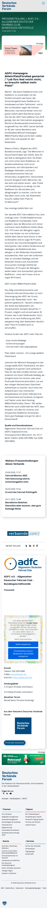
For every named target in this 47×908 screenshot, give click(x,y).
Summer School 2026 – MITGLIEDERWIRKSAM (10, 852)
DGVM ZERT (29, 854)
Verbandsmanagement (10, 819)
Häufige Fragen (7, 871)
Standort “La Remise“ (9, 873)
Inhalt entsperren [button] (23, 644)
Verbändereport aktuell (33, 817)
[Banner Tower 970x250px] (23, 46)
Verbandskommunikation (10, 830)
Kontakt (5, 798)
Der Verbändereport (32, 814)
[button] (4, 903)
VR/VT (24, 798)
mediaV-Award (30, 825)
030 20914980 (18, 671)
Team (44, 888)
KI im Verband (6, 814)
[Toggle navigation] (43, 3)
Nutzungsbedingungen (33, 888)
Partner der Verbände (32, 846)
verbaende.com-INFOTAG (11, 860)
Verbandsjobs (30, 849)
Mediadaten (15, 798)
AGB (2, 888)
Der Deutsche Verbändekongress (8, 864)
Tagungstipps (30, 851)
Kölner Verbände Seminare (11, 868)
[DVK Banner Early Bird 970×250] (23, 755)
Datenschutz (9, 888)
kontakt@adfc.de (18, 674)
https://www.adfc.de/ (22, 677)
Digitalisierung (7, 827)
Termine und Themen (32, 822)
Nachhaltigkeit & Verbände (11, 822)
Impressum (20, 888)
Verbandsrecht (7, 825)
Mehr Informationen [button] (23, 639)
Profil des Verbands (14, 742)
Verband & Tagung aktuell (34, 819)
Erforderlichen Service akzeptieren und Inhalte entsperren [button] (23, 653)
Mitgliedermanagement (10, 817)
